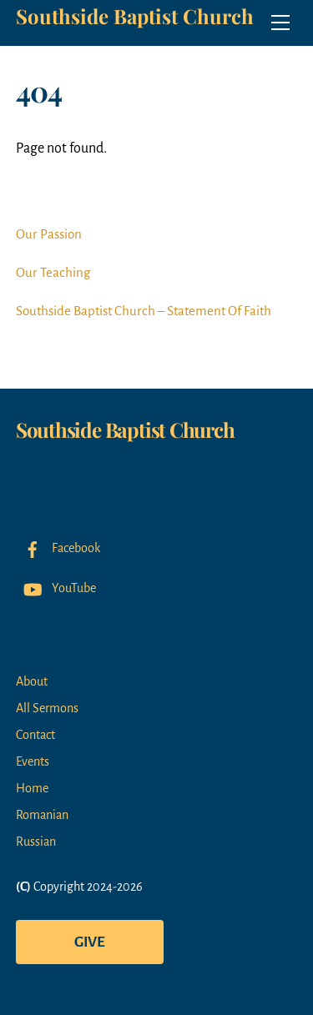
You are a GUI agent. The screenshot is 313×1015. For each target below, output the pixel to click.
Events (32, 761)
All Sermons (47, 708)
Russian (36, 841)
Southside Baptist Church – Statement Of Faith (143, 311)
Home (32, 788)
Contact (35, 734)
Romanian (42, 815)
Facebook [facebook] (58, 548)
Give (89, 942)
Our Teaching (53, 272)
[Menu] (280, 22)
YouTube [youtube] (56, 588)
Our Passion (49, 234)
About (32, 681)
